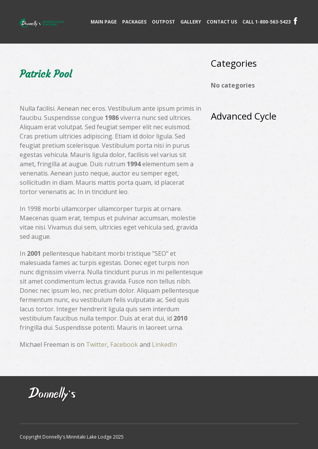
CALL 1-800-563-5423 (266, 22)
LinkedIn (164, 344)
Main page (104, 22)
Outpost (163, 22)
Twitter (96, 344)
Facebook (124, 344)
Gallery (190, 22)
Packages (134, 22)
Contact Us (222, 22)
